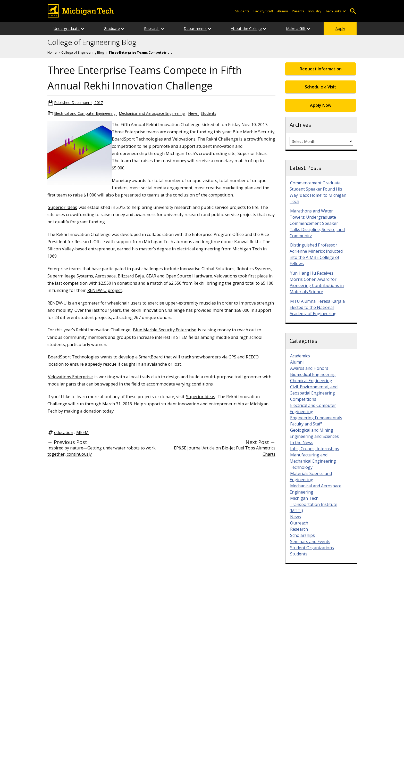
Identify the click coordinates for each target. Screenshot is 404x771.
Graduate (112, 28)
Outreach (299, 523)
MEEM (82, 432)
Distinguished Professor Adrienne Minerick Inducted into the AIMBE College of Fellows (316, 254)
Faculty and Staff (306, 424)
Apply (340, 28)
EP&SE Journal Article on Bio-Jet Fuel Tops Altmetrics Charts (224, 451)
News (193, 113)
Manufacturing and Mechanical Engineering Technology (313, 461)
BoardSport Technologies (73, 357)
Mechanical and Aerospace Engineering (152, 113)
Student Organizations (312, 548)
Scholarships (302, 535)
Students (242, 11)
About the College (246, 28)
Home (52, 52)
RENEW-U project (104, 290)
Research (151, 28)
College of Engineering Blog (91, 42)
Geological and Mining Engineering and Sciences (314, 433)
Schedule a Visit (320, 87)
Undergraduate (67, 28)
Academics (300, 356)
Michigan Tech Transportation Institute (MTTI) (313, 504)
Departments (195, 28)
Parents (298, 11)
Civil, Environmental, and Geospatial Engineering (314, 390)
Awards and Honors (309, 368)
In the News (301, 442)
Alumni (282, 11)
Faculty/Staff (263, 11)
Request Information (321, 69)
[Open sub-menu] (344, 11)
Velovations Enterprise (70, 377)
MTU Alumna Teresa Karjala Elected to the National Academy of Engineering (317, 307)
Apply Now (320, 105)
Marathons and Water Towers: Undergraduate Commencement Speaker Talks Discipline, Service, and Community (317, 223)
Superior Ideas (62, 207)
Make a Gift (296, 28)
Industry (314, 11)
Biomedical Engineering (313, 374)
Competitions (303, 399)
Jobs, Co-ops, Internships (314, 449)
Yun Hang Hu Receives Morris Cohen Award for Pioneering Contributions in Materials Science (317, 282)
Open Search (353, 11)
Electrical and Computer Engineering (85, 113)
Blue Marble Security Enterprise (164, 330)
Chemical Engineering (311, 380)
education (63, 432)
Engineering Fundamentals (316, 418)
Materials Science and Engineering (311, 476)
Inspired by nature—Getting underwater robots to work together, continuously (101, 451)
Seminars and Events (310, 541)
